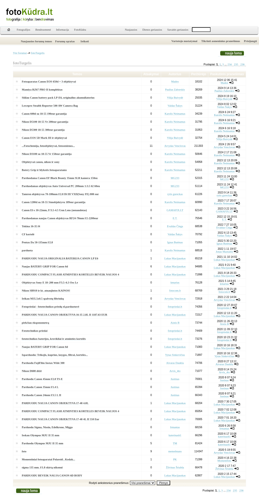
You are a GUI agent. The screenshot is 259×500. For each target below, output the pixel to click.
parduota (27, 250)
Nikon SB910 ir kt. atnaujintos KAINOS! (46, 290)
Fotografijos (23, 29)
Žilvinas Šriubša (175, 467)
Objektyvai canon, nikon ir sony (41, 162)
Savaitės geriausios (177, 29)
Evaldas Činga (175, 226)
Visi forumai (20, 53)
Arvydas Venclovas (174, 145)
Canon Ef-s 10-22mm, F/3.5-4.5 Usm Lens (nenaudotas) (54, 210)
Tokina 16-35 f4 (31, 226)
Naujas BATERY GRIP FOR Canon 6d (45, 266)
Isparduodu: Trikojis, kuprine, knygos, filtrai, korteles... (55, 354)
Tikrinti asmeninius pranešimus (220, 41)
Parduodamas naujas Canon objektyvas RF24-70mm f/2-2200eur (60, 218)
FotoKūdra (80, 29)
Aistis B (174, 322)
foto (24, 451)
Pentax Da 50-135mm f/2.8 (37, 242)
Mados (175, 81)
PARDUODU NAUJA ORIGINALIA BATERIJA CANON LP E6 (60, 258)
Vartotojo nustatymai (184, 41)
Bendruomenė (43, 29)
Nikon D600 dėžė (32, 371)
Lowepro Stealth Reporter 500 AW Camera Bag (50, 105)
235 (236, 64)
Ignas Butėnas (175, 242)
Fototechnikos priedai (34, 330)
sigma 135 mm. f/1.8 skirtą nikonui (42, 467)
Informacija (62, 29)
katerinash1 (175, 435)
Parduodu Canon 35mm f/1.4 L (40, 387)
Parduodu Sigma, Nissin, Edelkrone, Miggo (47, 427)
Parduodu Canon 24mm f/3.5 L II (41, 395)
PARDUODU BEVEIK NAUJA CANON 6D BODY (52, 475)
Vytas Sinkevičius (175, 354)
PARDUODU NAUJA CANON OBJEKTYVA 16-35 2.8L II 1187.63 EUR (64, 314)
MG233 (175, 178)
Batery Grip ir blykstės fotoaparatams (44, 170)
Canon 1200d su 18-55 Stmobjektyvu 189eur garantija (53, 202)
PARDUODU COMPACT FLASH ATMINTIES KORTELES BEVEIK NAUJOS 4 (70, 274)
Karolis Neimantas (175, 113)
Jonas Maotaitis (224, 251)
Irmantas (175, 427)
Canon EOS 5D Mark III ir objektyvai (44, 137)
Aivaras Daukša (175, 363)
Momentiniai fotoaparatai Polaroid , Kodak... (48, 459)
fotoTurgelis (38, 53)
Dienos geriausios (152, 29)
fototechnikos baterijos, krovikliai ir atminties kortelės (54, 338)
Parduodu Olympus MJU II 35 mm (42, 443)
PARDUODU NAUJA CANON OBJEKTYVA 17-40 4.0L (55, 403)
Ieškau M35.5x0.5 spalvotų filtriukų (43, 298)
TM (175, 443)
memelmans (175, 451)
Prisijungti (250, 41)
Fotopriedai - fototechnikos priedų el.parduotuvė (50, 306)
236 (242, 64)
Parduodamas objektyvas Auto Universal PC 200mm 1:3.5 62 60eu (61, 186)
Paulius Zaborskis (175, 89)
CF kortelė (28, 234)
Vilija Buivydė (175, 97)
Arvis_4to (175, 371)
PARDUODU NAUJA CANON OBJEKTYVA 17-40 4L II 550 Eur (60, 419)
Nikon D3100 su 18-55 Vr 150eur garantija (46, 153)
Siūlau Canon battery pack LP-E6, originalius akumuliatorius (58, 97)
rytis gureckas (175, 194)
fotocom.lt (175, 290)
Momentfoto (224, 460)
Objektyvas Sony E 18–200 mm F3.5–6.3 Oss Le (50, 282)
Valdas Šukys (175, 105)
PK (175, 459)
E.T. (175, 218)
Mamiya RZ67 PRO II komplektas (42, 89)
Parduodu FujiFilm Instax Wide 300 (43, 363)
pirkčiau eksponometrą (35, 322)
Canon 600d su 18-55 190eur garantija (44, 113)
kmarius (174, 282)
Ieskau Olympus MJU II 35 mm (40, 435)
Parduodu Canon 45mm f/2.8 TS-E (42, 379)
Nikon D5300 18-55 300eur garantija (43, 129)
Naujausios (131, 29)
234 (229, 64)
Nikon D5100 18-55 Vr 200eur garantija (45, 121)
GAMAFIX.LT (175, 210)
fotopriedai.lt (175, 306)
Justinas (175, 379)
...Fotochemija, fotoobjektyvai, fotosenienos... (48, 145)
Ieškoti (85, 41)
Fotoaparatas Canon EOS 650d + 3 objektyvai (49, 81)
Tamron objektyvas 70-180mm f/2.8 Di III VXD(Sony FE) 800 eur (60, 194)
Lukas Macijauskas (175, 258)
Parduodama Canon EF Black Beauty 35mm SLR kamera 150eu (60, 178)
